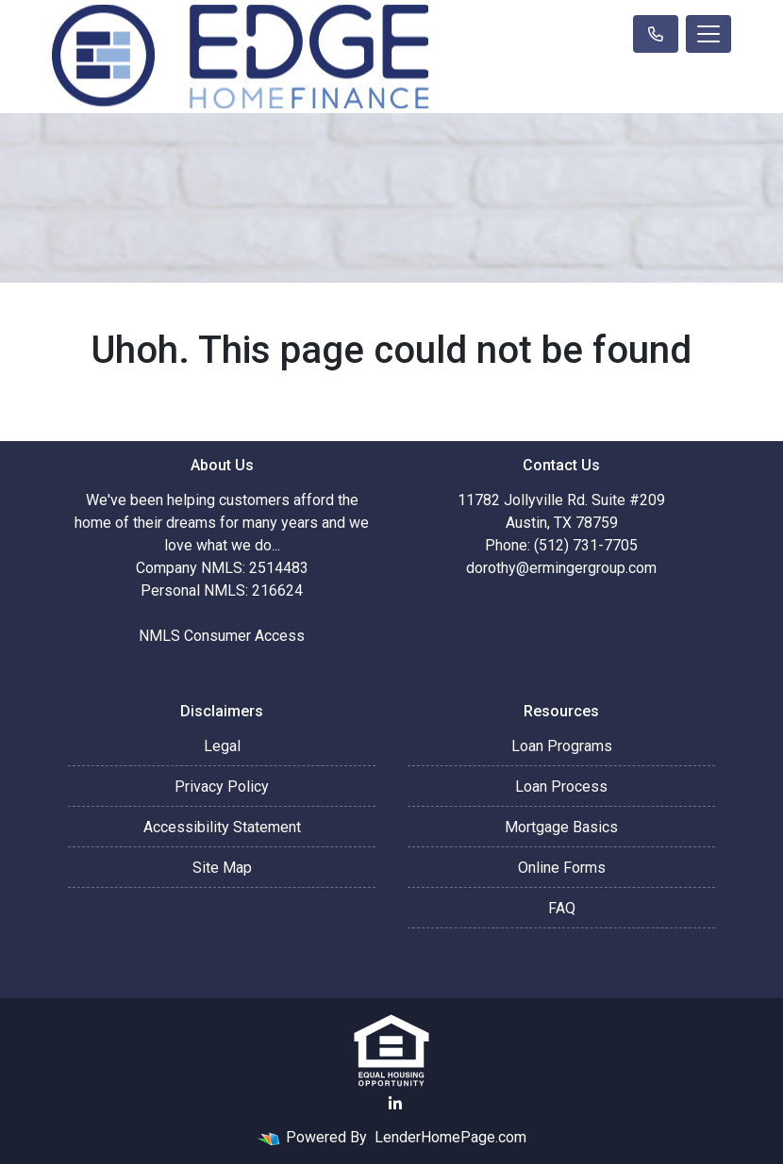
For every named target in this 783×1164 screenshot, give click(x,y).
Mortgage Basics (561, 827)
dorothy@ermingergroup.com (561, 568)
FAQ (561, 908)
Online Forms (562, 868)
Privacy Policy (222, 786)
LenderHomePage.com (450, 1137)
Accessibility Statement (222, 827)
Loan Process (561, 786)
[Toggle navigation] (708, 34)
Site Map (222, 868)
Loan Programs (561, 746)
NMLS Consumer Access (222, 636)
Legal (222, 746)
